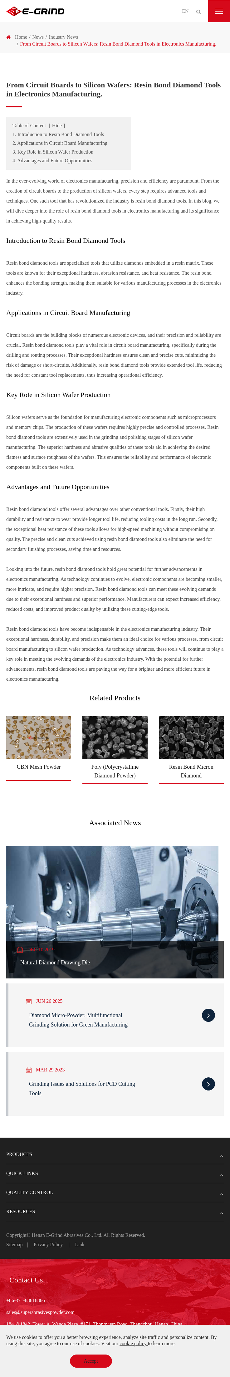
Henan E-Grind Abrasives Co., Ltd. (67, 1235)
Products (115, 1154)
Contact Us (26, 1280)
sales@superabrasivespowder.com (40, 1312)
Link (80, 1244)
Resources (115, 1211)
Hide (57, 125)
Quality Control (115, 1192)
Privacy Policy (48, 1244)
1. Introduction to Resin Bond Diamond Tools (58, 134)
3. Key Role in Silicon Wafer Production (52, 151)
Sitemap (14, 1244)
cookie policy (134, 1343)
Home (21, 37)
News (38, 37)
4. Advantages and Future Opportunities (52, 160)
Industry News (63, 37)
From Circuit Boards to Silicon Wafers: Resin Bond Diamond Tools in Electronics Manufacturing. (118, 44)
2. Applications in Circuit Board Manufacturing (59, 143)
